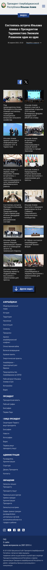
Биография (7, 408)
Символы (6, 329)
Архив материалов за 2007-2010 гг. (17, 545)
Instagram (4, 530)
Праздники (7, 333)
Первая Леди (8, 412)
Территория (7, 317)
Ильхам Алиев (28, 7)
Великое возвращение (11, 350)
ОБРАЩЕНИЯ (8, 480)
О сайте (6, 542)
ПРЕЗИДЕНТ (8, 396)
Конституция (7, 325)
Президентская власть (11, 400)
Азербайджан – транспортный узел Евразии (10, 365)
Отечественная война (11, 346)
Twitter (19, 530)
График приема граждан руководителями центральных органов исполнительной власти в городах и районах (12, 517)
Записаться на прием (11, 507)
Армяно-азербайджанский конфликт (10, 340)
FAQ (4, 539)
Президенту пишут (10, 491)
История (6, 313)
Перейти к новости (32, 43)
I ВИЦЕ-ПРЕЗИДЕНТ (11, 419)
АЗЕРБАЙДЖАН (10, 302)
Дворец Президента (10, 470)
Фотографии (7, 437)
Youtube (9, 530)
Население (7, 321)
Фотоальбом (7, 386)
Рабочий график (9, 404)
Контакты (6, 474)
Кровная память (9, 354)
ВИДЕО (23, 15)
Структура (6, 465)
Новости (6, 433)
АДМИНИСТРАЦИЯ (11, 455)
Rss (23, 530)
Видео (5, 390)
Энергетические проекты (12, 358)
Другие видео (26, 289)
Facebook (14, 530)
